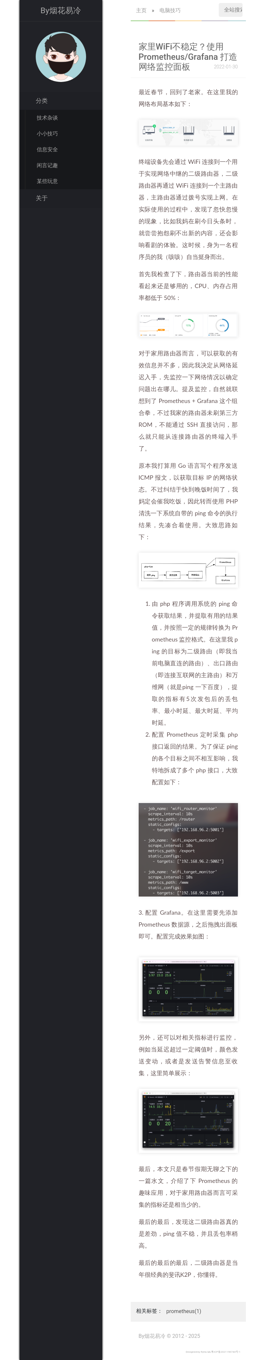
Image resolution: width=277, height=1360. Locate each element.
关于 (42, 198)
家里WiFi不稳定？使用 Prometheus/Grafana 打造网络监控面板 (188, 57)
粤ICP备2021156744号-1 (225, 1351)
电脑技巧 (170, 10)
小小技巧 (47, 133)
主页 (141, 10)
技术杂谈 (47, 118)
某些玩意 (47, 181)
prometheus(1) (184, 1311)
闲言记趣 (47, 165)
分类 (42, 100)
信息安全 (47, 149)
